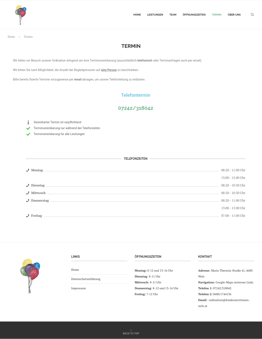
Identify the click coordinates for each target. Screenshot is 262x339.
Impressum (78, 288)
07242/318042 (135, 108)
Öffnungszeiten (194, 14)
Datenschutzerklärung (85, 279)
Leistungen (155, 14)
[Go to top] (131, 333)
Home (137, 14)
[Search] (252, 14)
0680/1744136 (222, 294)
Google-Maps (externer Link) (234, 282)
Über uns (234, 14)
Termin (217, 14)
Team (172, 14)
